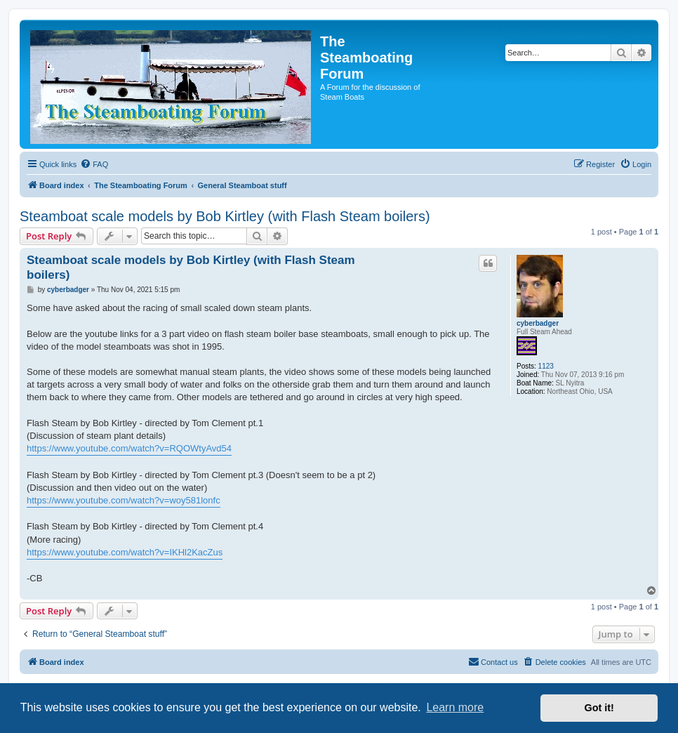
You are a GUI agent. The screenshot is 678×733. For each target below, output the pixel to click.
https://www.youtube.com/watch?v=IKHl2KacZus (124, 552)
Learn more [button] (455, 707)
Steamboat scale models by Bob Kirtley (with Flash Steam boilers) (225, 216)
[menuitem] (94, 164)
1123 (546, 366)
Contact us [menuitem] (493, 661)
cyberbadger (538, 323)
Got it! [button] (599, 707)
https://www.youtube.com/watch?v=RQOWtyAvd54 (129, 448)
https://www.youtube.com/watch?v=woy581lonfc (123, 500)
